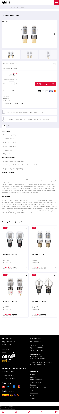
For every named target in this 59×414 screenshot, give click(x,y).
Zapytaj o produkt (18, 103)
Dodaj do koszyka (42, 84)
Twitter (8, 386)
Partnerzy (33, 385)
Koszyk (32, 395)
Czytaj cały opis (7, 103)
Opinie (10, 126)
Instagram (19, 386)
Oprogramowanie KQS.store (7, 409)
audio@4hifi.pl (36, 341)
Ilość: (4, 83)
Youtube (3, 386)
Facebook (13, 386)
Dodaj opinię (14, 63)
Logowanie (29, 412)
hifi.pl (5, 7)
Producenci (13, 7)
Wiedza (32, 390)
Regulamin (33, 377)
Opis (4, 125)
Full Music (21, 7)
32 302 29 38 (39, 350)
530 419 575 (10, 371)
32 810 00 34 (39, 348)
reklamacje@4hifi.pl (9, 378)
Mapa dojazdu (5, 349)
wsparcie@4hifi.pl (9, 375)
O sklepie (32, 374)
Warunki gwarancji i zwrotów (38, 387)
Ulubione (54, 64)
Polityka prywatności (36, 380)
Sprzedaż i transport (35, 382)
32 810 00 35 (39, 345)
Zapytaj (16, 125)
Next (54, 34)
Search (16, 412)
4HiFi (7, 2)
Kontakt (4, 352)
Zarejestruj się (34, 393)
